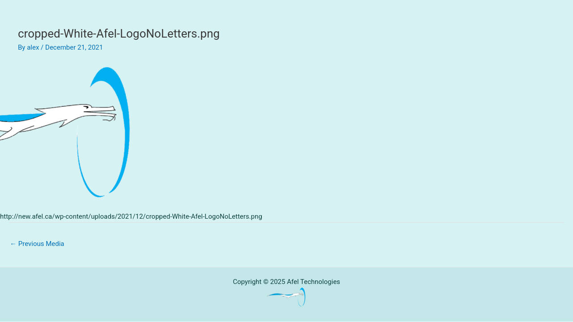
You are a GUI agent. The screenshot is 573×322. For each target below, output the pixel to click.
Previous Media (37, 244)
